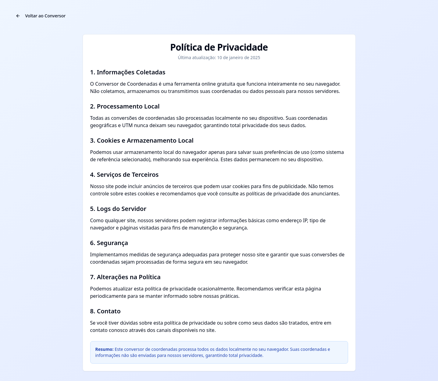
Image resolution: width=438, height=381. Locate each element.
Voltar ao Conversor (41, 16)
